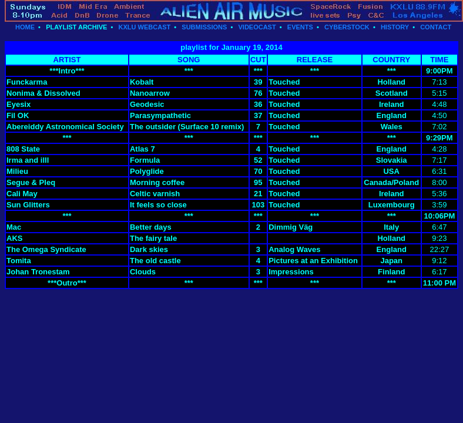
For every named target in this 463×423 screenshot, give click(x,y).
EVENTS (300, 27)
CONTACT (435, 27)
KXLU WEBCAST (145, 27)
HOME (25, 27)
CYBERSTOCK (347, 27)
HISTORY (395, 27)
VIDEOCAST (257, 27)
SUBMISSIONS (204, 27)
